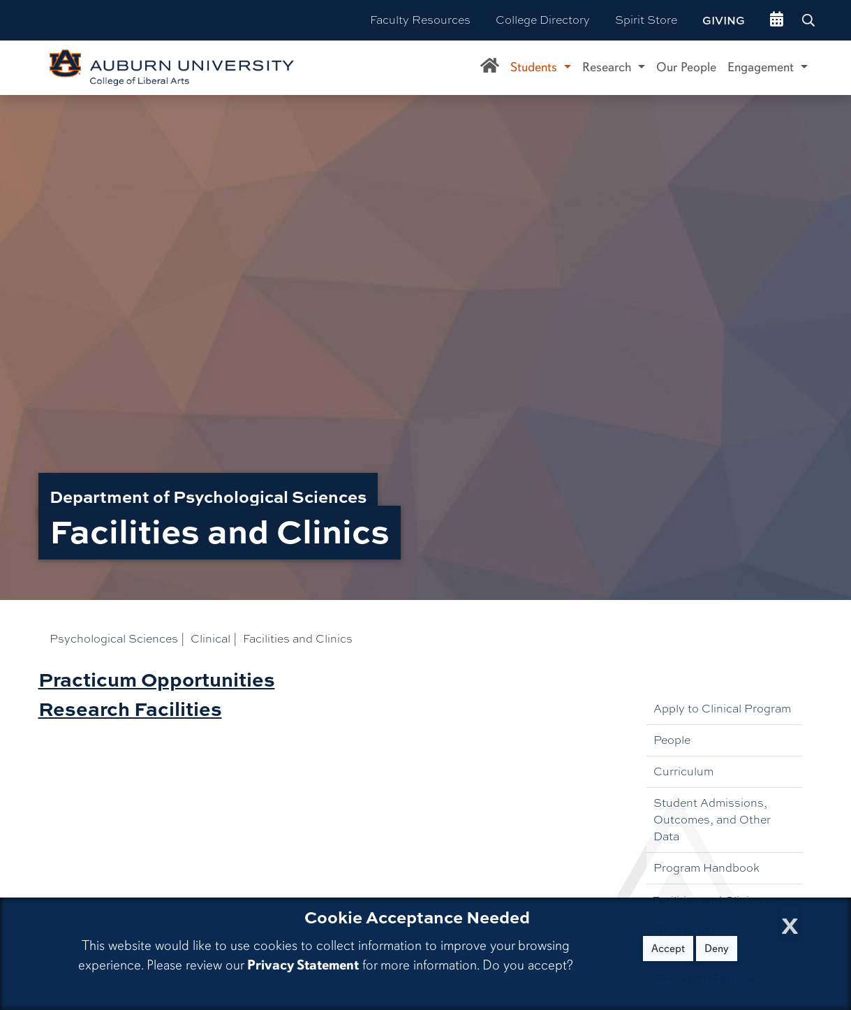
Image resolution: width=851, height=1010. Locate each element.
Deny (716, 949)
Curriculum (683, 771)
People (671, 740)
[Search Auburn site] (810, 20)
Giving (723, 20)
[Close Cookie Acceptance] (790, 922)
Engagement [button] (762, 67)
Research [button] (608, 67)
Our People (686, 67)
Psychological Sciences (114, 638)
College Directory (543, 20)
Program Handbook (706, 868)
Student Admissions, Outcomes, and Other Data (712, 820)
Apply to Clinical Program (722, 708)
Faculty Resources (420, 20)
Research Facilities (130, 708)
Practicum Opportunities (156, 678)
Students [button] (535, 67)
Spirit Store (646, 20)
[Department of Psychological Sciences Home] (490, 67)
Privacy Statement (303, 965)
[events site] (776, 20)
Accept (668, 949)
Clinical (210, 638)
